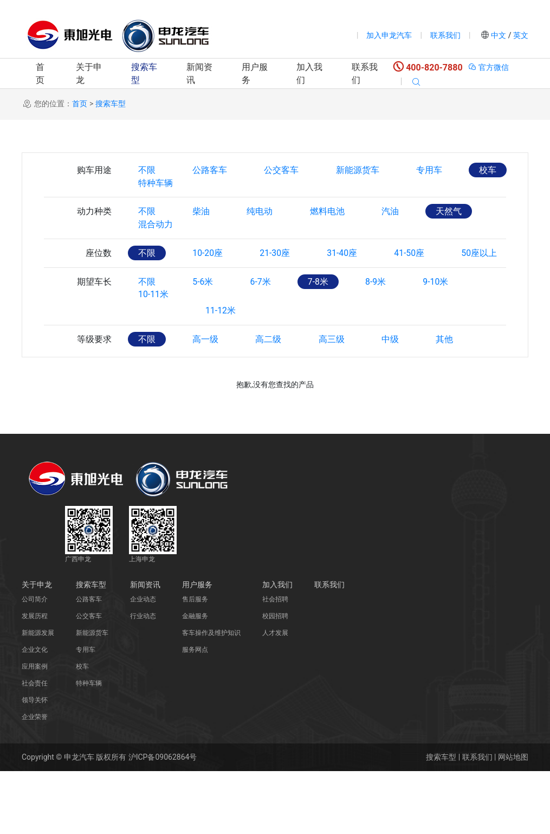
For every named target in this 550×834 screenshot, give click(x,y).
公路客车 (211, 170)
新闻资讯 (199, 73)
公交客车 (284, 170)
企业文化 (35, 712)
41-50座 (414, 286)
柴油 (202, 228)
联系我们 (445, 35)
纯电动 (262, 228)
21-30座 (277, 286)
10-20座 (209, 286)
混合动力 (156, 257)
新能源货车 (361, 170)
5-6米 (204, 344)
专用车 (433, 170)
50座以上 (156, 315)
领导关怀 (35, 763)
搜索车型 (144, 73)
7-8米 (322, 344)
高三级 (335, 402)
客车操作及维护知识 (211, 696)
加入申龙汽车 (389, 35)
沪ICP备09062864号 (162, 820)
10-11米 (154, 373)
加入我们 (309, 73)
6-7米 (263, 344)
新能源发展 (38, 696)
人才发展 (275, 696)
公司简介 (35, 662)
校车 (493, 170)
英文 (520, 35)
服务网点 (195, 712)
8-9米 (380, 344)
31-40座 (346, 286)
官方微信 (488, 67)
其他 (449, 402)
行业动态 (143, 679)
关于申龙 (89, 73)
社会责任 (35, 746)
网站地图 (513, 820)
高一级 (207, 402)
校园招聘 (275, 679)
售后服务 (195, 662)
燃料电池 (330, 228)
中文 (498, 35)
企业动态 (143, 662)
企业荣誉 (35, 780)
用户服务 (255, 73)
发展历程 (35, 679)
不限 (147, 170)
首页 (40, 73)
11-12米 (222, 373)
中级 (394, 402)
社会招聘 (275, 662)
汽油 (394, 228)
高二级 (271, 402)
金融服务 (195, 679)
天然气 (454, 228)
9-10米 (442, 344)
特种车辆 (156, 199)
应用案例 (35, 729)
